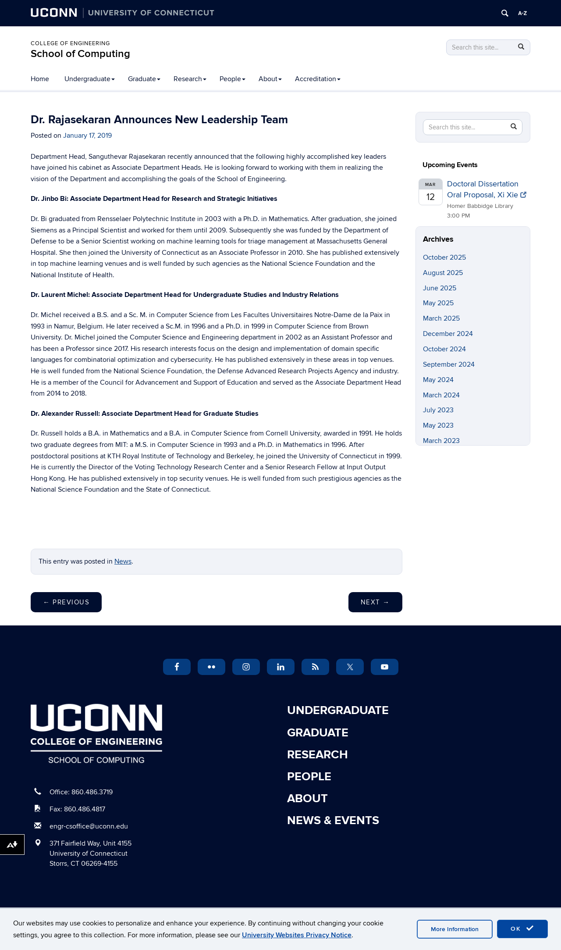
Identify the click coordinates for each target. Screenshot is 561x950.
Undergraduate (89, 79)
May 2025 (438, 303)
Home (40, 79)
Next (375, 602)
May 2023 (438, 425)
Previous (66, 602)
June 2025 (439, 288)
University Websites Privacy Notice (297, 935)
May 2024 (438, 379)
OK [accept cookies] (522, 928)
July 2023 (438, 410)
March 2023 (441, 440)
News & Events (333, 821)
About (270, 79)
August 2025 (443, 272)
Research (190, 79)
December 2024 (448, 333)
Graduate (144, 79)
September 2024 (449, 364)
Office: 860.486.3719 (81, 792)
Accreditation (318, 79)
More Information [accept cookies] (455, 929)
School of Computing (80, 53)
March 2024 (441, 395)
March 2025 (441, 318)
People (232, 79)
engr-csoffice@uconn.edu (89, 826)
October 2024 (444, 349)
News (122, 561)
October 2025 (444, 257)
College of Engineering (70, 43)
